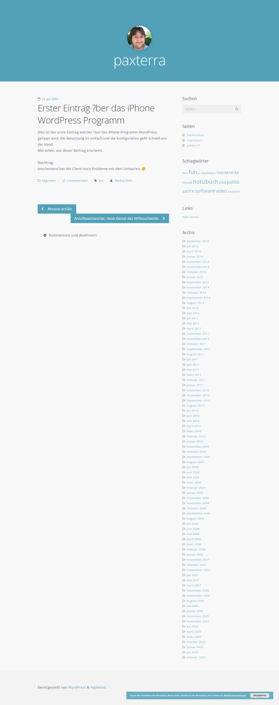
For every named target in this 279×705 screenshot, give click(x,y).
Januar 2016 (195, 256)
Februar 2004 (196, 657)
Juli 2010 (192, 410)
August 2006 (195, 601)
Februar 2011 (196, 380)
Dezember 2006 (198, 590)
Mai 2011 (193, 369)
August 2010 (195, 405)
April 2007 (194, 585)
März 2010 (194, 431)
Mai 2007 (193, 580)
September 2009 (198, 457)
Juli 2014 (192, 308)
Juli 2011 (192, 359)
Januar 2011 (195, 385)
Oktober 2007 (196, 565)
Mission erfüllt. (59, 209)
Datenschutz (195, 135)
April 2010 (194, 426)
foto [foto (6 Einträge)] (185, 173)
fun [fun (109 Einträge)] (192, 172)
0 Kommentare (77, 180)
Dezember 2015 (198, 261)
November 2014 (198, 287)
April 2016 (194, 251)
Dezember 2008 (198, 498)
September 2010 (198, 400)
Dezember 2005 (198, 616)
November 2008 (198, 503)
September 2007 (198, 570)
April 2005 (194, 631)
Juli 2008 (192, 523)
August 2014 (195, 303)
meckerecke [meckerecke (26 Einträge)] (227, 172)
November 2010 (198, 395)
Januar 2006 (195, 611)
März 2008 (194, 544)
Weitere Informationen (235, 695)
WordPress (77, 687)
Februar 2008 (196, 549)
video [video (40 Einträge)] (221, 191)
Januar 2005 (195, 647)
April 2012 (194, 328)
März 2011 (194, 375)
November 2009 (198, 446)
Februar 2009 (196, 487)
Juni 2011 (193, 364)
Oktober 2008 (196, 508)
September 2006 (198, 595)
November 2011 (198, 339)
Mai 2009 (193, 477)
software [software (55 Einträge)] (205, 191)
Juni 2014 (193, 313)
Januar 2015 (195, 277)
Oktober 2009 (196, 451)
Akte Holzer (190, 217)
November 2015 (198, 267)
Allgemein (49, 180)
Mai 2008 (193, 534)
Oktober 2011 (196, 344)
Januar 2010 (195, 441)
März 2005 (194, 637)
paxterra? (193, 145)
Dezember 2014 (198, 282)
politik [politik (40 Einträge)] (233, 182)
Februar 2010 (196, 436)
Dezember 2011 (198, 333)
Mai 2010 (193, 421)
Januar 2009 (195, 493)
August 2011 (195, 354)
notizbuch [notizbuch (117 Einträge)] (205, 181)
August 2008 (195, 518)
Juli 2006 (192, 606)
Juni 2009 (193, 472)
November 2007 (198, 559)
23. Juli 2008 (50, 99)
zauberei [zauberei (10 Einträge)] (234, 191)
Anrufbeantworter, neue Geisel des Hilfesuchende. (117, 218)
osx (101, 180)
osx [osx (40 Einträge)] (222, 182)
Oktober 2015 (196, 272)
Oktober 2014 (196, 292)
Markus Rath (123, 180)
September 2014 (198, 297)
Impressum (195, 140)
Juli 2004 (192, 652)
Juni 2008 (193, 529)
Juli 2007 (192, 575)
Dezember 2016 (198, 241)
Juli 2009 (192, 467)
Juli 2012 (192, 318)
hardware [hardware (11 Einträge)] (209, 173)
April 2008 (194, 539)
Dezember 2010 (198, 390)
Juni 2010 (193, 416)
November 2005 (198, 621)
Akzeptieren (259, 695)
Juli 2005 (192, 626)
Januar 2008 (195, 554)
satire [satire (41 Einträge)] (188, 191)
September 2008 (198, 513)
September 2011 (198, 349)
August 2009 (195, 462)
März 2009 (194, 482)
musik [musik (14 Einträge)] (187, 182)
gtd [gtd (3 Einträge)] (199, 173)
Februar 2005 (196, 642)
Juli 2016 (192, 246)
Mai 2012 (193, 323)
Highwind (98, 687)
